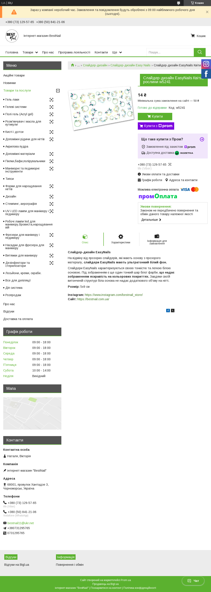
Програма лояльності (74, 52)
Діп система (13, 287)
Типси (9, 178)
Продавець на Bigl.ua (105, 584)
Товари (27, 52)
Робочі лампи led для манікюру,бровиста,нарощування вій (29, 224)
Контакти (101, 52)
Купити (157, 116)
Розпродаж (13, 295)
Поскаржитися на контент (106, 587)
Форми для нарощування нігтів (23, 187)
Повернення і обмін (70, 564)
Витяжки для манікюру (21, 255)
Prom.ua (126, 580)
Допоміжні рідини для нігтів (25, 139)
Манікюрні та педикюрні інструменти (22, 170)
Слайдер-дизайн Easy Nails (130, 65)
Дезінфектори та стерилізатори (17, 264)
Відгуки (8, 311)
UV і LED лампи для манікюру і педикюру (27, 212)
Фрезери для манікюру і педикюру (22, 236)
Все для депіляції (18, 280)
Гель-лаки (12, 99)
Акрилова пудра (16, 146)
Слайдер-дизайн (95, 65)
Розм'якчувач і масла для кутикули (23, 123)
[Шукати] (200, 52)
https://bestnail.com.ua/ (93, 299)
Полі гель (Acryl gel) (19, 114)
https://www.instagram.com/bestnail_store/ (114, 295)
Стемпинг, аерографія (21, 203)
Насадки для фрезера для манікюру (24, 246)
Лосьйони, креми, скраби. (23, 273)
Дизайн (10, 196)
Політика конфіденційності (139, 587)
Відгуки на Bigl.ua (16, 564)
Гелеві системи (15, 107)
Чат (193, 581)
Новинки (9, 83)
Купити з (158, 126)
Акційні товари (14, 75)
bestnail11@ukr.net (21, 523)
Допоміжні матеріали (20, 153)
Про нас (48, 52)
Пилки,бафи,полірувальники (25, 161)
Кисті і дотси (14, 132)
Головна (11, 52)
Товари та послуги (17, 90)
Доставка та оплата (18, 319)
